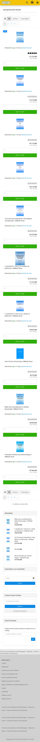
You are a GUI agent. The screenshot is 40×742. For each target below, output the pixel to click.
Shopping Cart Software (13, 739)
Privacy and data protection (9, 677)
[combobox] (15, 19)
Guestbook (5, 691)
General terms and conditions (10, 670)
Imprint (4, 688)
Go (33, 639)
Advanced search (20, 611)
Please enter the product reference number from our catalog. (20, 629)
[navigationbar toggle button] (37, 2)
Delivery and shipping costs (10, 674)
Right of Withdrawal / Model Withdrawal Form (15, 684)
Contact (4, 663)
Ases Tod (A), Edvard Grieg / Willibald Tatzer (19, 361)
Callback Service (6, 699)
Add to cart (20, 68)
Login (20, 583)
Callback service (6, 695)
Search (20, 606)
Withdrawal (5, 667)
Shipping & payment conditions (11, 681)
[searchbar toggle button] (27, 2)
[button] (5, 19)
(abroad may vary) (26, 48)
